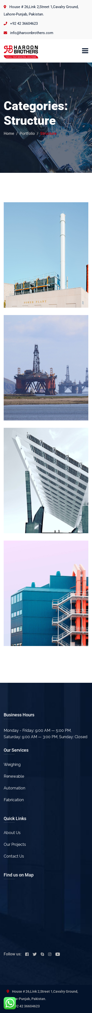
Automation (14, 788)
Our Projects (15, 844)
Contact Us (14, 856)
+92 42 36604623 (24, 23)
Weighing (12, 764)
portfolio (27, 133)
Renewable (14, 776)
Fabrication (14, 800)
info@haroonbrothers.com (31, 33)
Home (9, 133)
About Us (12, 832)
